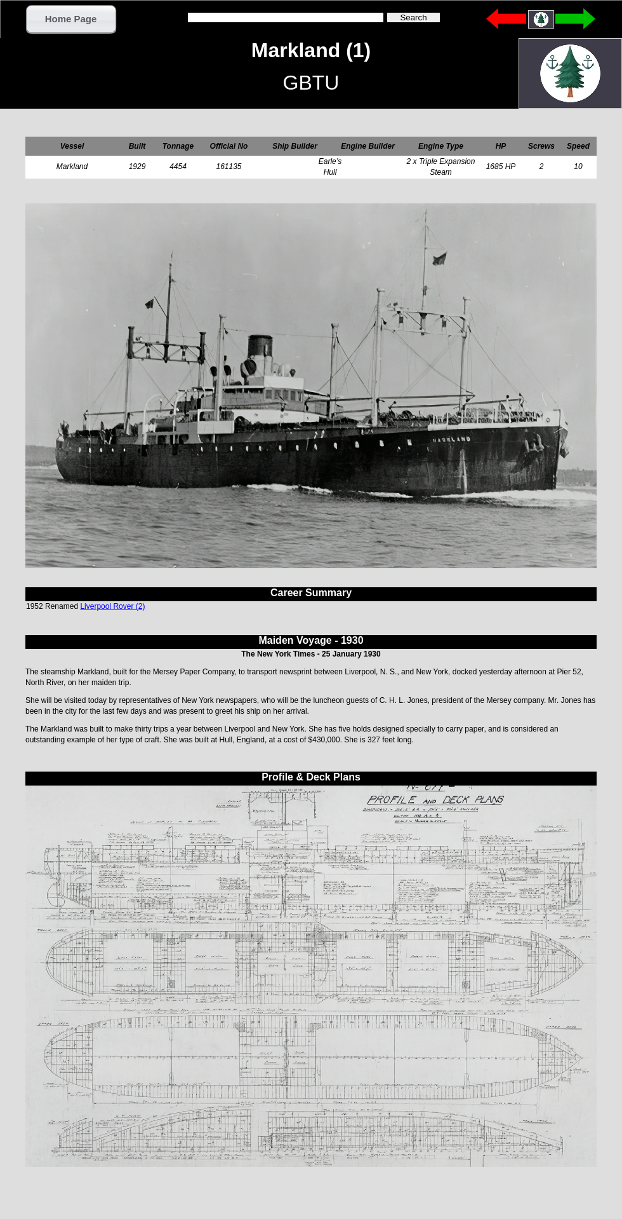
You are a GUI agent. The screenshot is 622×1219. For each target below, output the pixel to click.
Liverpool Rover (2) (112, 606)
